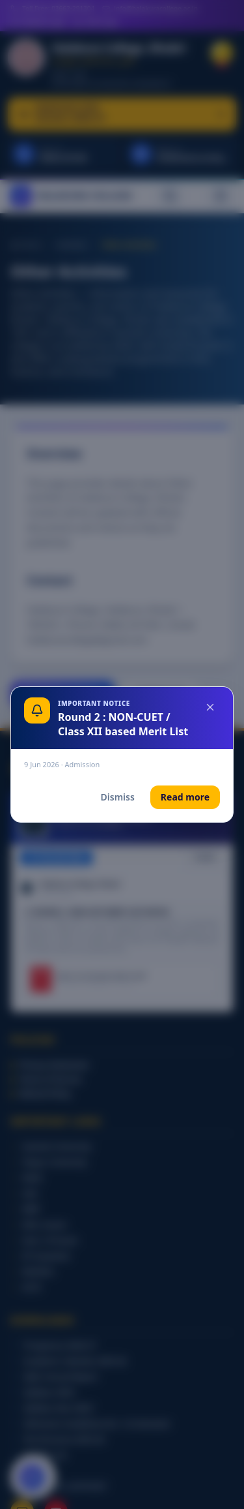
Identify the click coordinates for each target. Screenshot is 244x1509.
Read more (185, 797)
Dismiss (118, 797)
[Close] (210, 707)
